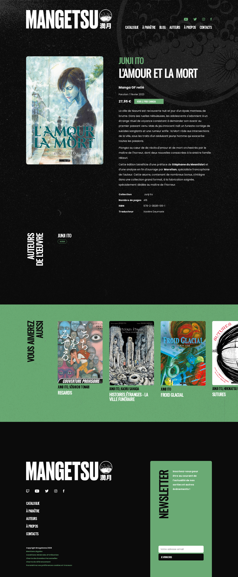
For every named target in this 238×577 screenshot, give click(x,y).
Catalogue (131, 27)
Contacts (206, 27)
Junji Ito (148, 194)
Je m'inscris (166, 557)
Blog (162, 27)
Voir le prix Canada (146, 101)
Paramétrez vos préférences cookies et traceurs (49, 565)
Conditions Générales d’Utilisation (42, 555)
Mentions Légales (34, 551)
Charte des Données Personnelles (41, 558)
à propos (190, 27)
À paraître (148, 27)
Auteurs (174, 27)
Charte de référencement (38, 562)
